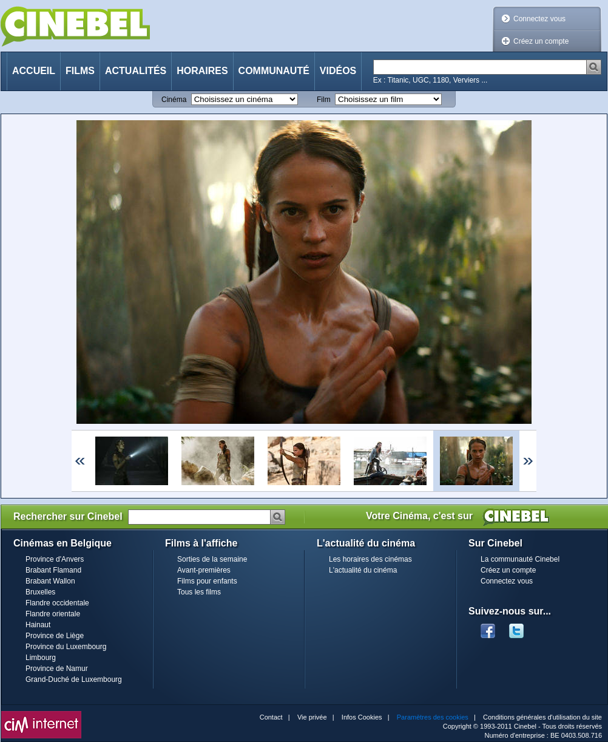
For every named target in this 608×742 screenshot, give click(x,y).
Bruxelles (40, 592)
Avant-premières (204, 570)
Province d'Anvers (54, 559)
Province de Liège (54, 635)
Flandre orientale (52, 614)
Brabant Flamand (53, 570)
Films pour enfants (207, 581)
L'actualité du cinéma (363, 570)
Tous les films (199, 592)
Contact (271, 717)
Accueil (33, 71)
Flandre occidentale (57, 603)
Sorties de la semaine (212, 559)
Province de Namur (56, 668)
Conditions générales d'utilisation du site (542, 717)
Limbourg (40, 657)
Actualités (135, 71)
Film (324, 99)
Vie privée (312, 717)
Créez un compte (541, 41)
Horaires (202, 71)
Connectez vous (539, 19)
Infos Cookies (362, 717)
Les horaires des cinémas (370, 559)
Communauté (273, 71)
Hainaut (37, 625)
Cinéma (173, 99)
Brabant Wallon (50, 581)
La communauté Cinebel (520, 559)
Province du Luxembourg (65, 646)
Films (80, 71)
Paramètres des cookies (432, 717)
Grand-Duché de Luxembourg (73, 679)
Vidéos (338, 71)
